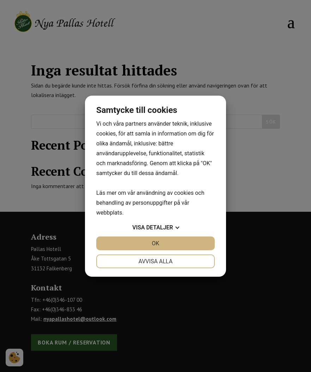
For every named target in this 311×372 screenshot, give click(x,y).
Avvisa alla (156, 261)
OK (155, 243)
